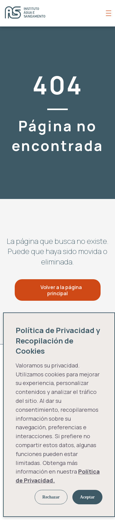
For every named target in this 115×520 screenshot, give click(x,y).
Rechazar (51, 497)
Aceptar (87, 497)
